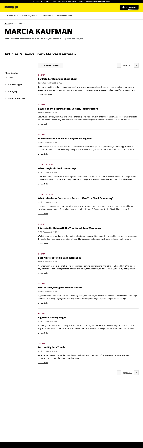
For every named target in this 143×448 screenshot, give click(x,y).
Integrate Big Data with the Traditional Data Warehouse (69, 228)
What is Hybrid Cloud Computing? (57, 168)
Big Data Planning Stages (52, 317)
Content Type (15, 84)
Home (7, 23)
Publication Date (16, 98)
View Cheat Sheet (45, 94)
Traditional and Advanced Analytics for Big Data (65, 138)
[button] (22, 15)
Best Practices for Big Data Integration (59, 257)
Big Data (41, 75)
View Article (43, 124)
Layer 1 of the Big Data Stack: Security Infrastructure (68, 108)
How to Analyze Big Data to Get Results (60, 287)
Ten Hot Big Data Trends (51, 347)
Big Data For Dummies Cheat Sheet (57, 79)
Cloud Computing (45, 164)
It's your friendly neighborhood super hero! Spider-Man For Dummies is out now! (71, 1)
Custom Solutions (64, 15)
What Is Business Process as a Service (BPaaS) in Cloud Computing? (75, 198)
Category (12, 91)
